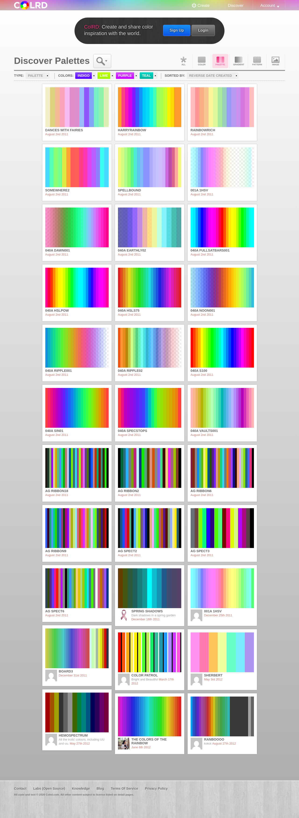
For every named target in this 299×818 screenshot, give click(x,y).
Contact (20, 788)
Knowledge (81, 788)
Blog (100, 788)
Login (203, 30)
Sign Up (177, 30)
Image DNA (276, 61)
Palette (220, 61)
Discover (235, 5)
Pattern (257, 61)
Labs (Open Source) (49, 788)
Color (202, 61)
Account (267, 5)
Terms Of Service (124, 788)
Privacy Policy (156, 788)
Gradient (239, 61)
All (183, 61)
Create (204, 5)
